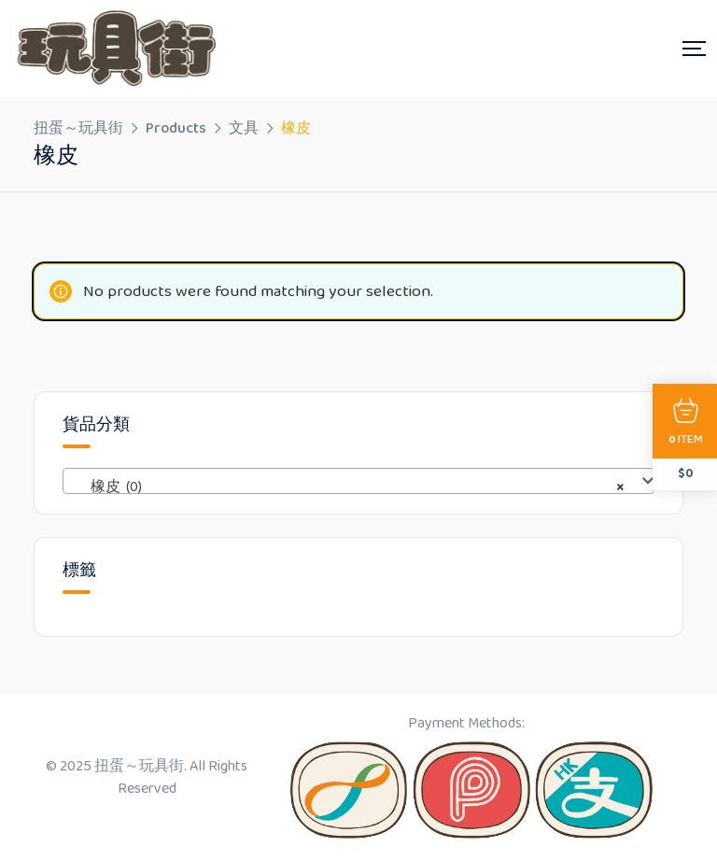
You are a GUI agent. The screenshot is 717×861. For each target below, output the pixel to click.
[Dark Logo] (114, 48)
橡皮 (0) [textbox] (353, 487)
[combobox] (358, 481)
